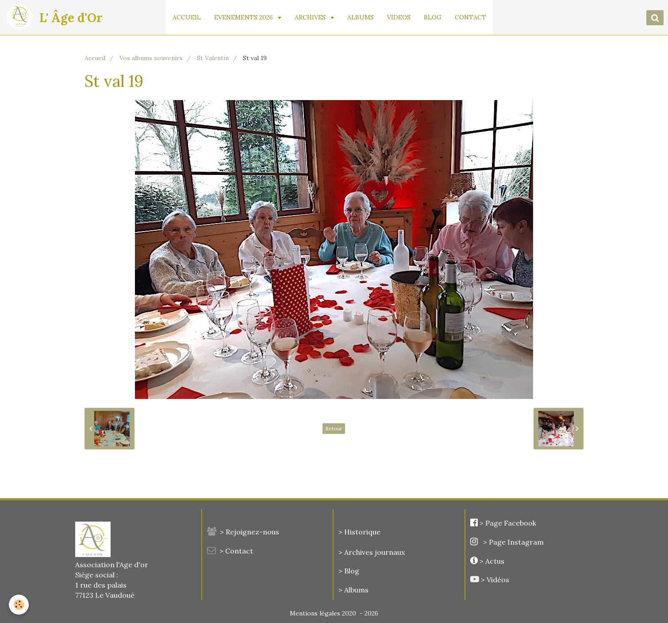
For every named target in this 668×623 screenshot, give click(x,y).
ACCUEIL (187, 17)
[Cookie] (19, 605)
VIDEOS (399, 17)
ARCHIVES (311, 17)
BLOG (433, 17)
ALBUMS (361, 17)
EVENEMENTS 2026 (245, 17)
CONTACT (471, 17)
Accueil (94, 58)
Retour (333, 428)
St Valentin (213, 58)
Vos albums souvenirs (151, 58)
